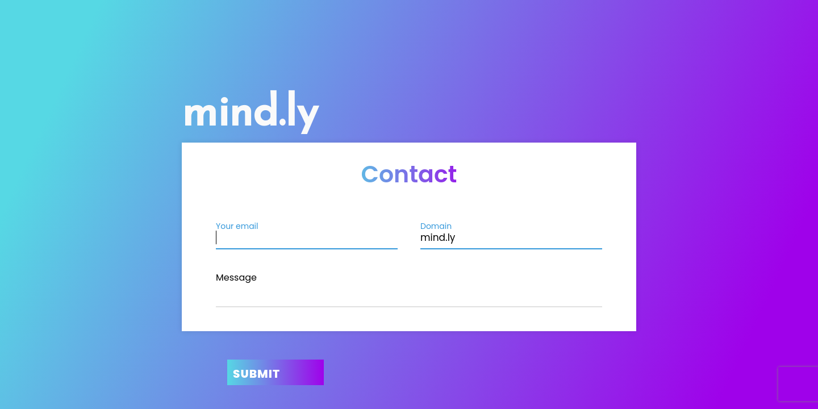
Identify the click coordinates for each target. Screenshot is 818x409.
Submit (256, 374)
